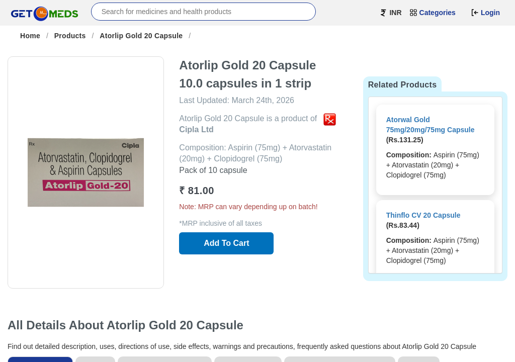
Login (485, 13)
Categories (432, 13)
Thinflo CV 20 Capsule (423, 215)
